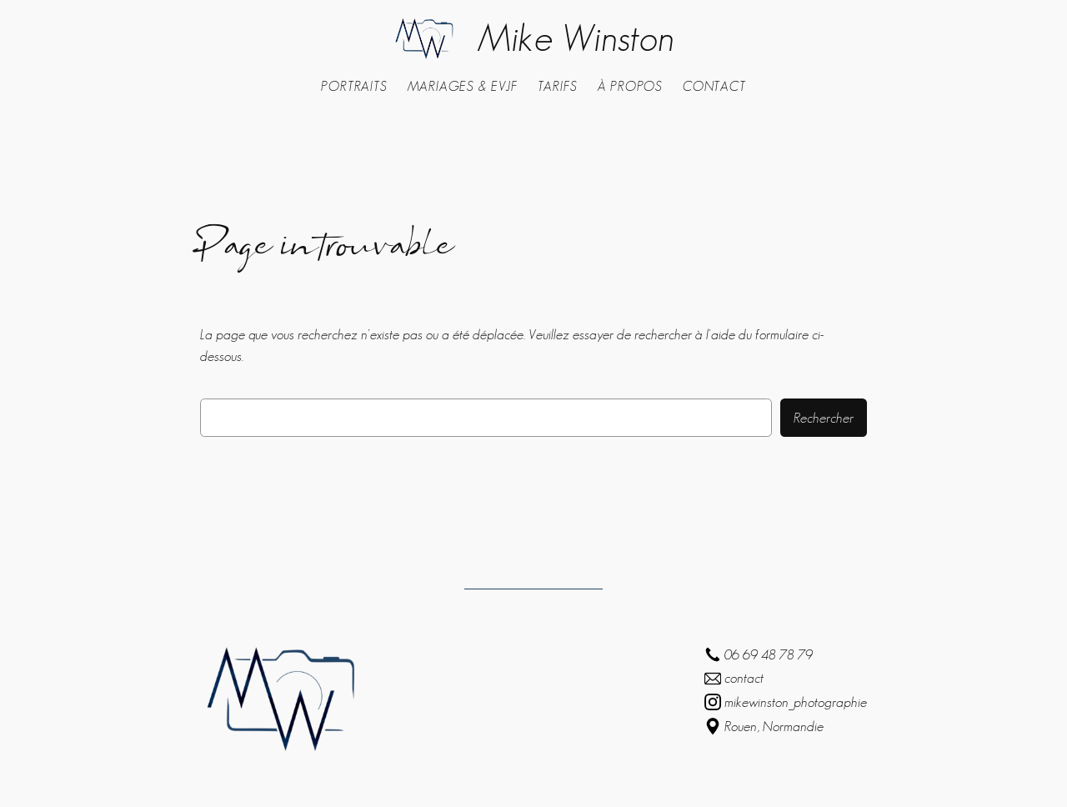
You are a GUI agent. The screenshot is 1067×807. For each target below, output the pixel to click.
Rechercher (824, 417)
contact (744, 677)
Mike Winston (576, 38)
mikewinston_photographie (795, 701)
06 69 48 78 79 (768, 654)
